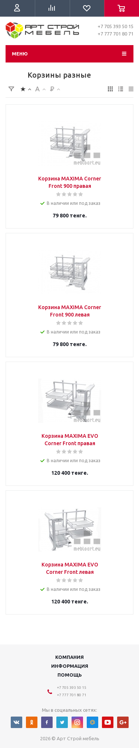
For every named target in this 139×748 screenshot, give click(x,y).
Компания (69, 657)
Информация (69, 666)
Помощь (69, 674)
